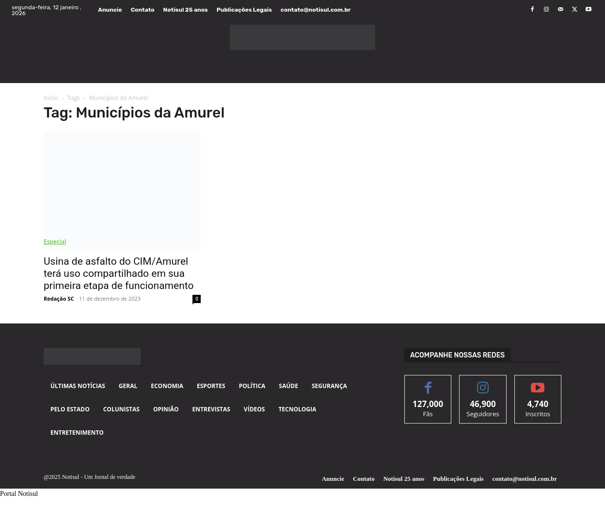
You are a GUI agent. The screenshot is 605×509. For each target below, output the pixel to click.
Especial (55, 242)
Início (51, 98)
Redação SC (59, 298)
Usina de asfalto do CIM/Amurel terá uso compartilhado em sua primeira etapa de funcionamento (118, 273)
